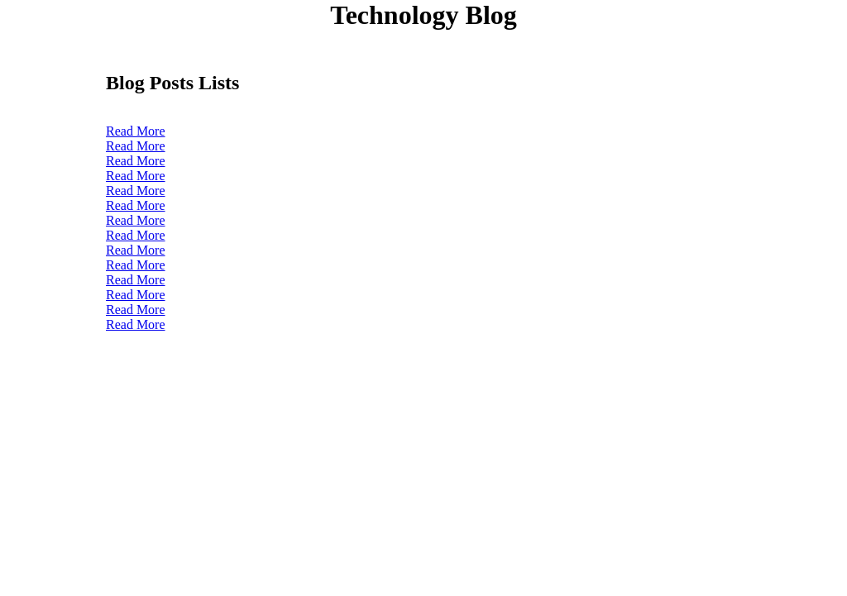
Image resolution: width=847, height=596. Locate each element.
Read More (135, 131)
